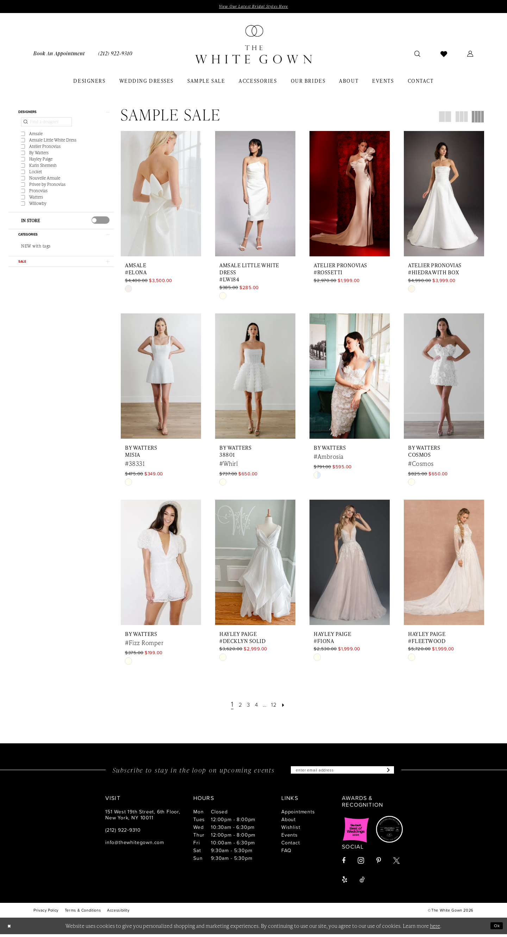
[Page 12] (278, 705)
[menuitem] (59, 54)
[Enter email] (342, 772)
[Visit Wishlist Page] (444, 55)
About (288, 822)
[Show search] (418, 55)
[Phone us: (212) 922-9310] (115, 54)
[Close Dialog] (10, 929)
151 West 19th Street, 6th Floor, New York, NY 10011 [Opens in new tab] (142, 817)
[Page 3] (246, 705)
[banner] (253, 46)
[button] (470, 55)
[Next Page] (289, 705)
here (435, 928)
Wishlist (290, 829)
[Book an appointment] (59, 54)
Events (289, 837)
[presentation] (100, 225)
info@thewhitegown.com (134, 845)
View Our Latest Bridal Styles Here (253, 7)
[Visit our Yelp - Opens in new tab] (344, 882)
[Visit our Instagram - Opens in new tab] (361, 863)
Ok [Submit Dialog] (495, 928)
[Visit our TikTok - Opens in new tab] (362, 882)
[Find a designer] (46, 126)
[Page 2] (236, 705)
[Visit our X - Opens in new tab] (396, 863)
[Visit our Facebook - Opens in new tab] (343, 863)
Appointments (298, 814)
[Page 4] (256, 705)
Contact (290, 845)
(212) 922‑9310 (123, 832)
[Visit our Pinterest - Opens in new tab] (378, 863)
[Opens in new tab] (356, 832)
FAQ (286, 853)
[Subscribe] (399, 772)
